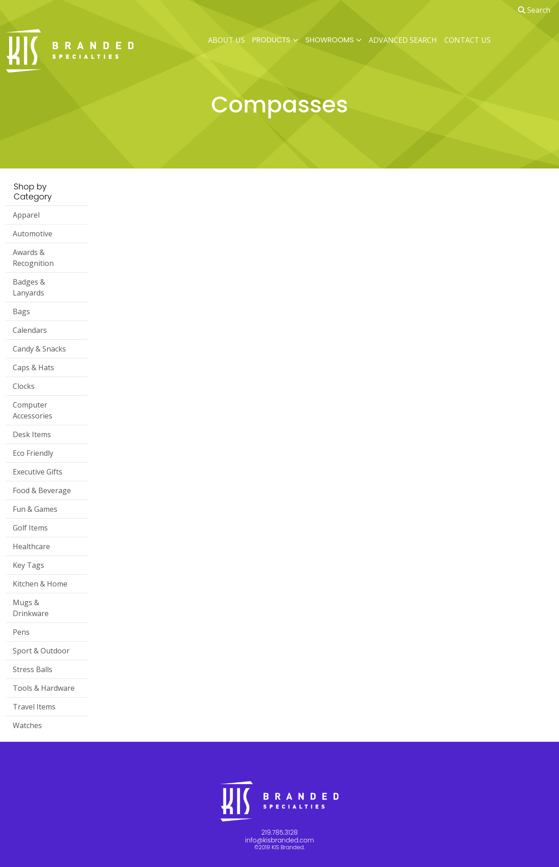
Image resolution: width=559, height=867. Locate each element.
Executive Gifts (37, 472)
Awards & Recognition (33, 257)
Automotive (32, 234)
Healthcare (31, 546)
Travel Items (34, 707)
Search (534, 10)
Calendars (30, 330)
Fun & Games (35, 509)
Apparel (26, 215)
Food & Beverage (42, 490)
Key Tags (28, 565)
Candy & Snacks (39, 349)
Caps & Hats (33, 367)
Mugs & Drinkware (31, 607)
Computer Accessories (32, 410)
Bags (21, 311)
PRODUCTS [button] (271, 40)
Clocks (24, 386)
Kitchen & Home (40, 584)
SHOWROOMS (329, 40)
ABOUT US (226, 40)
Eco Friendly (33, 453)
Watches (27, 725)
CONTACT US (467, 40)
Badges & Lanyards (29, 287)
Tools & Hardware (44, 688)
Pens (21, 632)
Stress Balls (32, 669)
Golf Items (30, 528)
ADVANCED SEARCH (403, 40)
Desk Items (32, 434)
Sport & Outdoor (41, 651)
